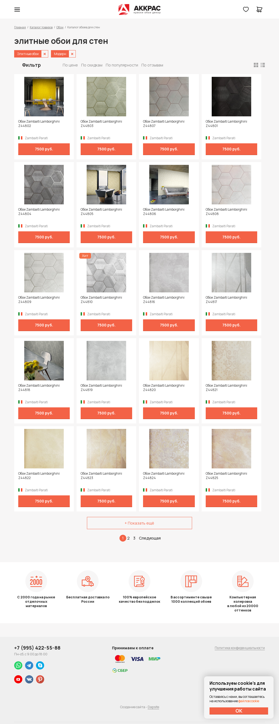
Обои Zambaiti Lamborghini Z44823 (101, 475)
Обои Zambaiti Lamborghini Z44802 (39, 123)
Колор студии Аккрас (140, 9)
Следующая (150, 538)
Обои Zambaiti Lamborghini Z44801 (226, 123)
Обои (59, 27)
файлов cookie (248, 701)
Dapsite (153, 707)
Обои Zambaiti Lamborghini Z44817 (226, 299)
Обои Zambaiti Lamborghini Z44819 (101, 387)
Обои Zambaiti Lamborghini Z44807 (163, 123)
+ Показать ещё (139, 523)
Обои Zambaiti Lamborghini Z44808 (226, 211)
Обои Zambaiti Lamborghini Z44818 (39, 387)
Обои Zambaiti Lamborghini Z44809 (39, 299)
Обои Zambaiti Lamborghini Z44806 (163, 211)
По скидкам (91, 65)
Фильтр (31, 65)
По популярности (122, 65)
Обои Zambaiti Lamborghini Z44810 (101, 299)
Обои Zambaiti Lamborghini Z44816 (163, 299)
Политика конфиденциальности (240, 648)
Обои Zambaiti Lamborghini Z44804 (39, 211)
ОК (238, 710)
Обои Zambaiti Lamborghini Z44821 (226, 387)
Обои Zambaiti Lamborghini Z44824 (163, 475)
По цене (70, 65)
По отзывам (152, 65)
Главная (20, 27)
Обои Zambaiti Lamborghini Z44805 (101, 211)
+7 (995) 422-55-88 (37, 647)
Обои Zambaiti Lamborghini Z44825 (226, 475)
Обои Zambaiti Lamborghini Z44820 (163, 387)
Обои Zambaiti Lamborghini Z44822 (39, 475)
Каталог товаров (41, 27)
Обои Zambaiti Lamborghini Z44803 (101, 123)
